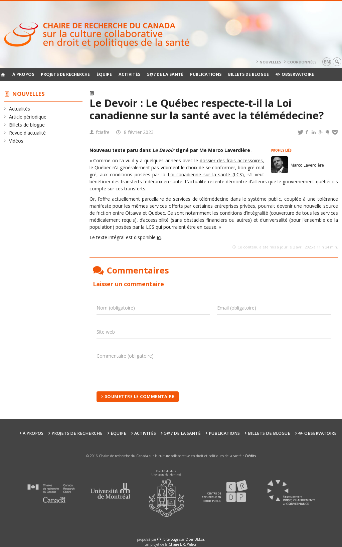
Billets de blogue (248, 74)
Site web (106, 332)
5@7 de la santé (165, 74)
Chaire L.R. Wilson (183, 544)
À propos (23, 74)
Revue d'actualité (27, 133)
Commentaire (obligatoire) (125, 356)
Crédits (250, 455)
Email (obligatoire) (236, 308)
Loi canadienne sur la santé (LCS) (206, 174)
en (327, 61)
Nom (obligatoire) (116, 308)
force (170, 539)
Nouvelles (270, 61)
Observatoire (295, 74)
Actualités (19, 109)
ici (159, 237)
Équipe (104, 74)
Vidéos (16, 141)
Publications (205, 74)
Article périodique (27, 117)
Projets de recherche (65, 74)
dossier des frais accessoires (231, 160)
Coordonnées (302, 61)
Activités (129, 74)
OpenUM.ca (194, 539)
